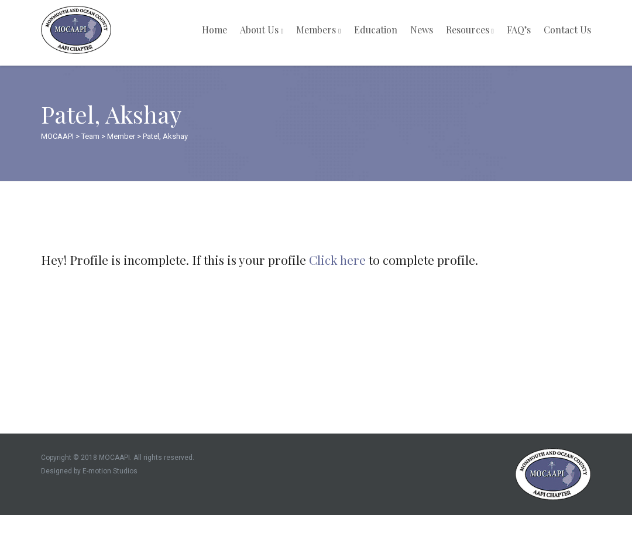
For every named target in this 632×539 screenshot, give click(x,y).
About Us (261, 29)
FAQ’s (519, 29)
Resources (470, 29)
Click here (337, 259)
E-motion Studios (110, 471)
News (421, 29)
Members (318, 29)
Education (375, 29)
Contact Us (567, 29)
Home (214, 29)
